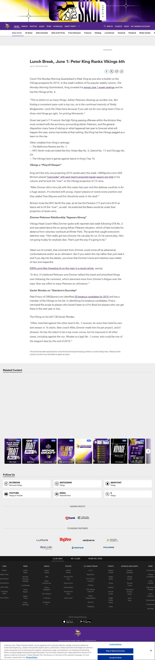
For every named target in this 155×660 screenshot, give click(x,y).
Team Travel (68, 636)
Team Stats (6, 628)
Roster (6, 609)
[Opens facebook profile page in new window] (27, 523)
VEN (47, 616)
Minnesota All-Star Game (128, 630)
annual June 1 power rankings (100, 87)
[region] (77, 651)
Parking (90, 624)
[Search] (105, 26)
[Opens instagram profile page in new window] (77, 523)
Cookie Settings (115, 645)
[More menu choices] (79, 26)
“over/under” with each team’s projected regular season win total (81, 176)
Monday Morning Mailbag (26, 618)
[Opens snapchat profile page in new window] (128, 523)
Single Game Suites (110, 638)
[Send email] (117, 73)
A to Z (90, 609)
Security (90, 640)
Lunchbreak (26, 624)
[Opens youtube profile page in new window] (27, 533)
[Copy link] (122, 71)
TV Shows (47, 636)
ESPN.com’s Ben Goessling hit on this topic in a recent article (63, 268)
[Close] (151, 650)
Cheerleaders (68, 626)
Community (149, 609)
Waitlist (110, 626)
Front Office (6, 638)
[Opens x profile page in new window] (128, 533)
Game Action (68, 622)
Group (110, 622)
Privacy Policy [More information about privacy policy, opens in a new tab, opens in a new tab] (31, 657)
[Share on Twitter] (112, 73)
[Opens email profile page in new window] (77, 533)
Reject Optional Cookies (115, 651)
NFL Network (47, 632)
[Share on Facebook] (107, 73)
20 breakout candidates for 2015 (93, 296)
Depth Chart (6, 613)
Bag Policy (90, 613)
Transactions (6, 624)
